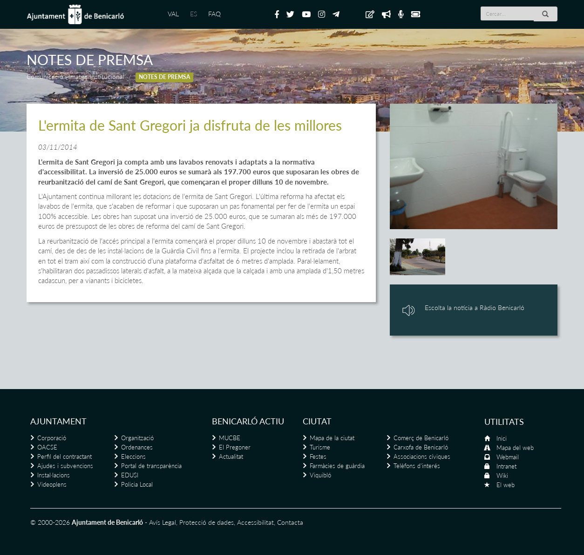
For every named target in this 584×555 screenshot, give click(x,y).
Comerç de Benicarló (421, 438)
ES (193, 14)
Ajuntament (58, 421)
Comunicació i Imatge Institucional (75, 76)
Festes (318, 456)
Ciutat (317, 421)
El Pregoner (235, 447)
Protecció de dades (206, 522)
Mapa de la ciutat (332, 438)
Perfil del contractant (64, 456)
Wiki (502, 475)
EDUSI (129, 475)
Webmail (507, 457)
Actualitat (231, 456)
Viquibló (320, 475)
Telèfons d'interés (417, 465)
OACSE (47, 447)
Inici (501, 438)
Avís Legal (162, 522)
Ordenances (137, 447)
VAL (173, 14)
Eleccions (133, 456)
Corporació (51, 438)
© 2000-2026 (50, 522)
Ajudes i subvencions (65, 465)
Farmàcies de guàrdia (337, 465)
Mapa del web (515, 447)
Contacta (290, 522)
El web (505, 485)
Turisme (320, 447)
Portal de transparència (151, 465)
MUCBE (229, 438)
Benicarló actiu (248, 421)
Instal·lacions (53, 475)
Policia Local (137, 484)
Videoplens (52, 484)
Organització (137, 438)
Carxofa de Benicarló (421, 447)
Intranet (506, 466)
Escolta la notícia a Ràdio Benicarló (474, 307)
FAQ (214, 14)
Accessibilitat (255, 522)
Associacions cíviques (422, 456)
